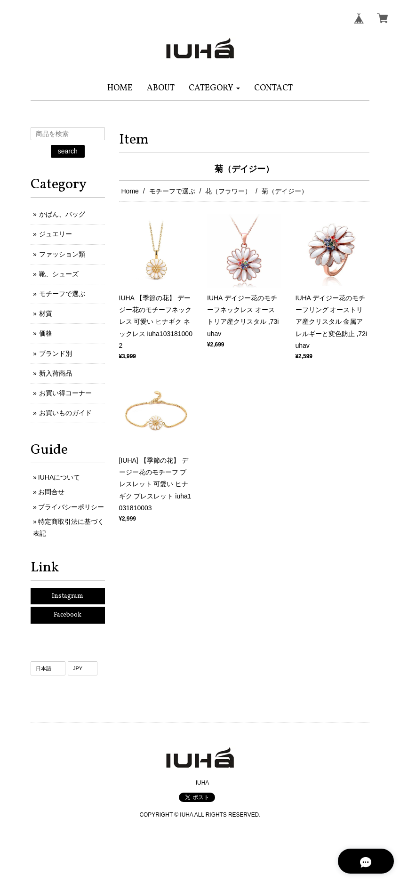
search (68, 151)
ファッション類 (62, 254)
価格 (45, 333)
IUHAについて (59, 477)
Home (130, 191)
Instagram (67, 596)
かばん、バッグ (62, 214)
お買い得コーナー (65, 393)
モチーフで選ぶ (172, 191)
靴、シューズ (59, 274)
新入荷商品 (55, 373)
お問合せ (51, 492)
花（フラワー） (228, 191)
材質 (45, 313)
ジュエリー (55, 234)
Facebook (67, 614)
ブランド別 (55, 353)
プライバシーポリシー (71, 507)
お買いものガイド (65, 413)
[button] (214, 88)
